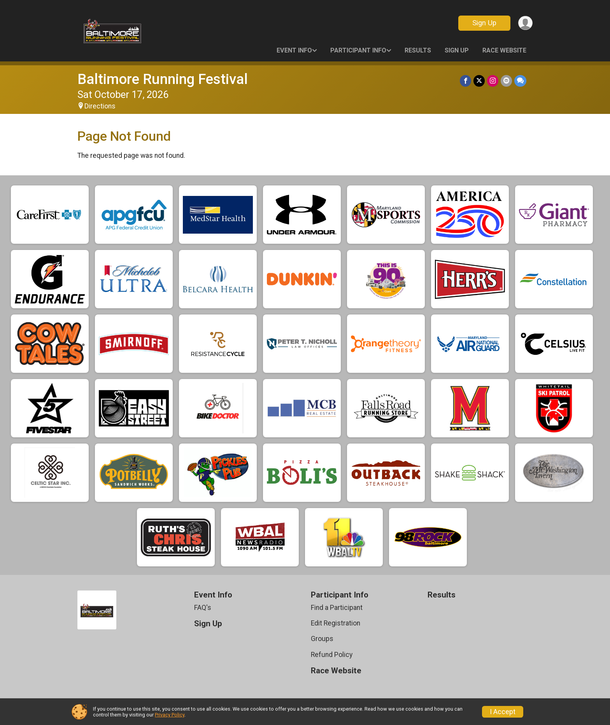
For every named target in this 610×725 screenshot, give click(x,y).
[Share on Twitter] (479, 80)
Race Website (504, 50)
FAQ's (202, 607)
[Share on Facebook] (465, 80)
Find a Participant (337, 607)
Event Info (294, 50)
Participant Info (358, 50)
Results (418, 50)
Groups (322, 639)
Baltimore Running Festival (162, 79)
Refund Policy (331, 655)
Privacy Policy (169, 715)
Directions (100, 106)
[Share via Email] (506, 80)
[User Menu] (525, 23)
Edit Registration (335, 623)
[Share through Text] (520, 80)
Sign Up (484, 23)
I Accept (502, 712)
